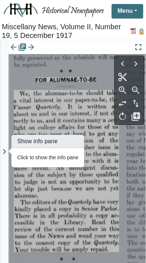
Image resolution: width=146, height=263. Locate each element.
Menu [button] (125, 11)
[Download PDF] (134, 31)
